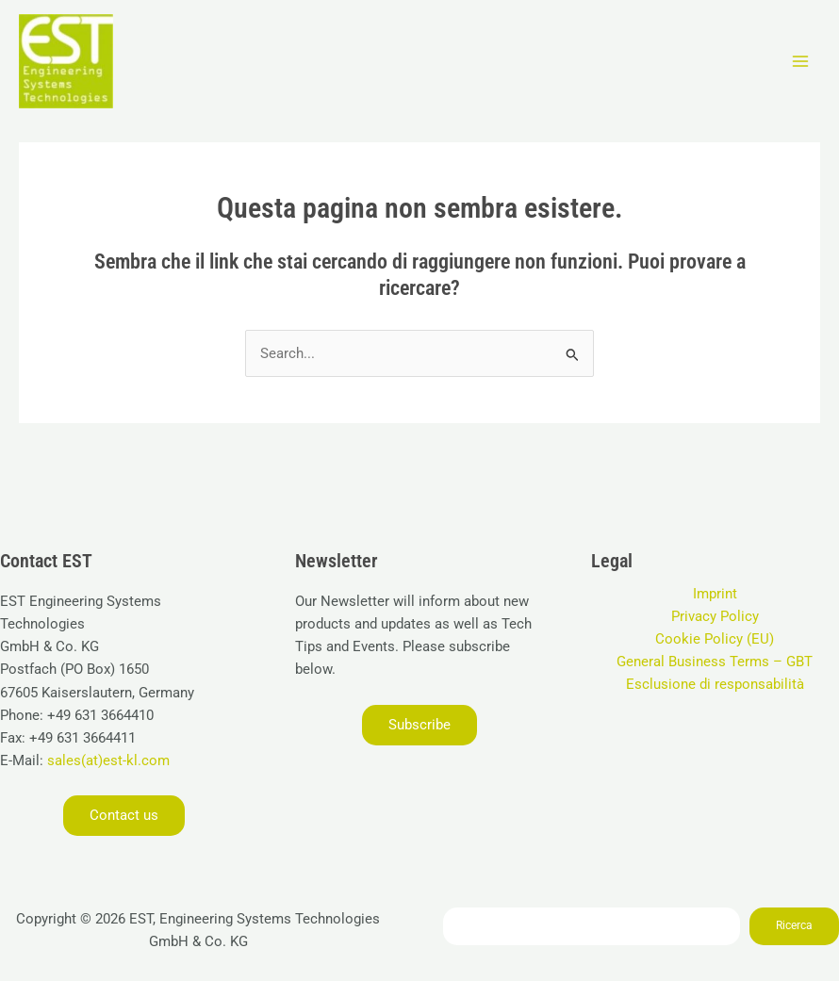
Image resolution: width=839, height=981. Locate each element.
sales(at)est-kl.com (106, 760)
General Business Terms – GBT (715, 661)
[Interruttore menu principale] (800, 61)
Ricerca (794, 925)
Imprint (715, 593)
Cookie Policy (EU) (714, 638)
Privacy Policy (715, 616)
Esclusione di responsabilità (715, 684)
